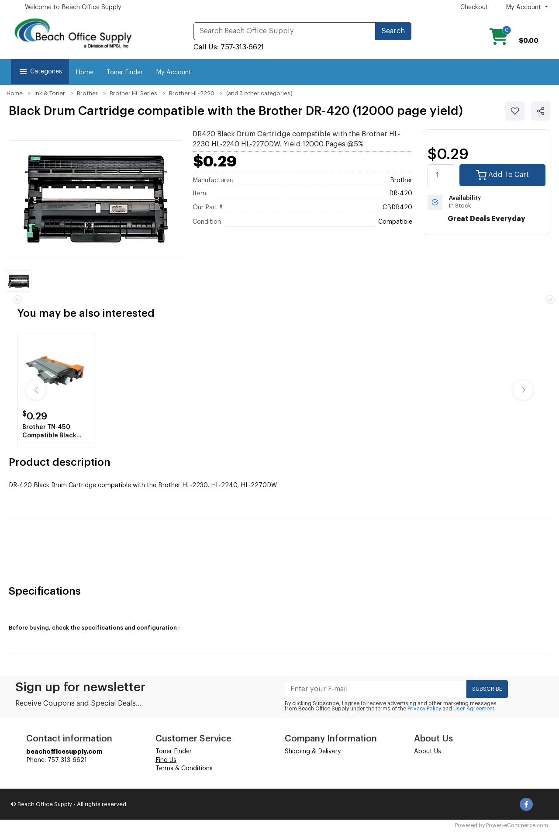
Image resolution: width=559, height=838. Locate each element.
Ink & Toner (50, 93)
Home (84, 72)
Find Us (165, 760)
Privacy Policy (424, 708)
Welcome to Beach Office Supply (73, 7)
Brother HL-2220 (191, 93)
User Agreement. (474, 708)
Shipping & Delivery (313, 751)
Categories (40, 72)
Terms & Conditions (184, 768)
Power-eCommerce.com (517, 825)
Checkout (474, 7)
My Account (173, 72)
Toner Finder (125, 72)
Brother (87, 93)
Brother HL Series (133, 93)
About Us (427, 751)
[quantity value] (441, 175)
